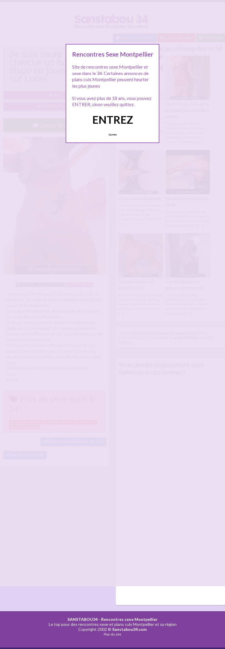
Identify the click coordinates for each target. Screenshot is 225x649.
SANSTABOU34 (82, 618)
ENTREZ (112, 119)
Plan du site (112, 634)
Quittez (112, 134)
